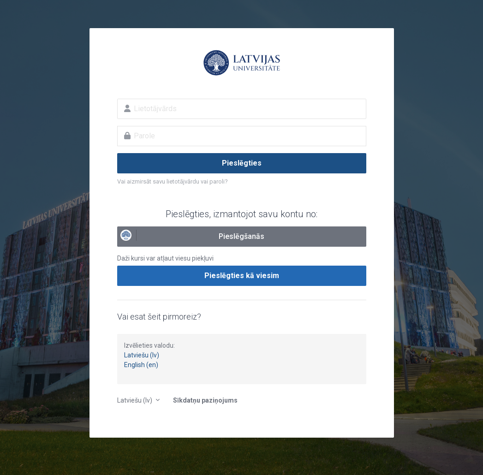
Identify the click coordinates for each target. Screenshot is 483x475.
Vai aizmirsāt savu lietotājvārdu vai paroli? (172, 181)
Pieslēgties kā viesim (241, 275)
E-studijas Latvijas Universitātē (241, 63)
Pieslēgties (242, 163)
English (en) (141, 364)
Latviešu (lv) (141, 355)
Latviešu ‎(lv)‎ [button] (135, 400)
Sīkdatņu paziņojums (205, 400)
